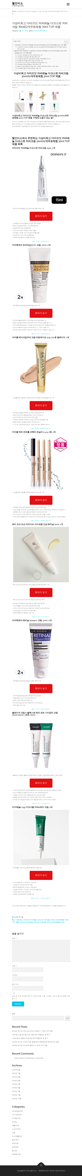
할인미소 (17, 3)
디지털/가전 (16, 1118)
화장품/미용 (16, 1154)
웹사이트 (15, 984)
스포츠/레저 (16, 1129)
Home (14, 11)
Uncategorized (17, 1111)
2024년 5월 (16, 1080)
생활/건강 (15, 1125)
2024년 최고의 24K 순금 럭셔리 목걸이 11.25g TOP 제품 (32, 1031)
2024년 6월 (16, 1077)
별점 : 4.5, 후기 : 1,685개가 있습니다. (41, 520)
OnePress (42, 1171)
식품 (13, 1133)
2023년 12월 (16, 1098)
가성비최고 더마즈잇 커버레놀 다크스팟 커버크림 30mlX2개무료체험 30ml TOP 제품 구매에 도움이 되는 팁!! (42, 48)
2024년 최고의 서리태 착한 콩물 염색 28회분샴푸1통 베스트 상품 (35, 1042)
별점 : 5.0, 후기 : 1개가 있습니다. (41, 616)
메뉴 (67, 4)
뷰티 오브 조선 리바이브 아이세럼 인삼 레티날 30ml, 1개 (32, 62)
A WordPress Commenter (34, 1058)
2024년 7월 (16, 1073)
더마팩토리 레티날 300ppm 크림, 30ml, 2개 (29, 64)
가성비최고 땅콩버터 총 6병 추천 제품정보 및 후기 (30, 1038)
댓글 (14, 938)
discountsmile (40, 31)
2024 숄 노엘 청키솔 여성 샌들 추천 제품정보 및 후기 (31, 1034)
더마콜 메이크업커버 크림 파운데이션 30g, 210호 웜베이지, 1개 (34, 59)
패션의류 (15, 1143)
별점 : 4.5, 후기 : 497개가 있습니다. (41, 709)
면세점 (14, 1122)
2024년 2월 (16, 1091)
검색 (13, 1014)
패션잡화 (15, 1147)
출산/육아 (15, 1140)
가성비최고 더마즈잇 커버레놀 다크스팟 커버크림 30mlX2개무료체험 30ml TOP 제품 (40, 45)
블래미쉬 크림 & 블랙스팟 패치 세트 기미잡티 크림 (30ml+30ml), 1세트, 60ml (38, 66)
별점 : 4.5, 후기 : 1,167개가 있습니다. (41, 898)
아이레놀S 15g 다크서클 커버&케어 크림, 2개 (29, 68)
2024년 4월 (16, 1084)
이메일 (15, 975)
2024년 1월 (16, 1095)
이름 (14, 966)
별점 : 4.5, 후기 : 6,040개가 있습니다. (41, 428)
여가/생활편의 (17, 1136)
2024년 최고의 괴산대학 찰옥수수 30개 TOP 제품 (29, 1045)
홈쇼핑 (14, 917)
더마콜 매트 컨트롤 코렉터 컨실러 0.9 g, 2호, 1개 (30, 60)
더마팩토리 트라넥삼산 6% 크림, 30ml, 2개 (29, 57)
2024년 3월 (16, 1088)
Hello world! (18, 1058)
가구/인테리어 (17, 1115)
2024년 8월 (16, 1070)
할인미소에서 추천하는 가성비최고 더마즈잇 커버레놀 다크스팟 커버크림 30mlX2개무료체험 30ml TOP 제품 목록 (41, 52)
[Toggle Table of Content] (65, 42)
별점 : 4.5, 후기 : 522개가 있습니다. (41, 333)
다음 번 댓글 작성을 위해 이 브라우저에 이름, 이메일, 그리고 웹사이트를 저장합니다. (41, 997)
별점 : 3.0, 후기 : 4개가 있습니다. (41, 241)
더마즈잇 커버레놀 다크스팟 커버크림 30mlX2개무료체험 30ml (42, 922)
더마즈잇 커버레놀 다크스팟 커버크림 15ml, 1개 (30, 55)
